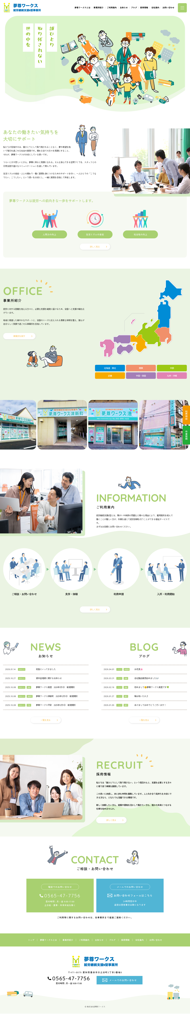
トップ (31, 940)
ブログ (134, 7)
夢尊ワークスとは (82, 7)
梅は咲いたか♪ (141, 696)
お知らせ (124, 7)
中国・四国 (141, 375)
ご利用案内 (112, 7)
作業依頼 (186, 436)
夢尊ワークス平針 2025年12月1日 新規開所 (55, 705)
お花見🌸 (138, 669)
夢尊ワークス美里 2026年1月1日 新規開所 (55, 687)
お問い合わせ (168, 7)
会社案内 (155, 7)
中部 (172, 368)
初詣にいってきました (46, 669)
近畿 (110, 375)
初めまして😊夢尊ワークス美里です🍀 (151, 687)
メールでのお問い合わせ (123, 980)
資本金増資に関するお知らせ (49, 678)
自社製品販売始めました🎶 (146, 678)
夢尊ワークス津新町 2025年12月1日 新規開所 (56, 696)
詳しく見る (95, 246)
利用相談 (186, 415)
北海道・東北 (110, 368)
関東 (141, 368)
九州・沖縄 (172, 375)
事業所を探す (19, 336)
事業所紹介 (98, 7)
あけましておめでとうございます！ (150, 705)
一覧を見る (46, 720)
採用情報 (144, 7)
